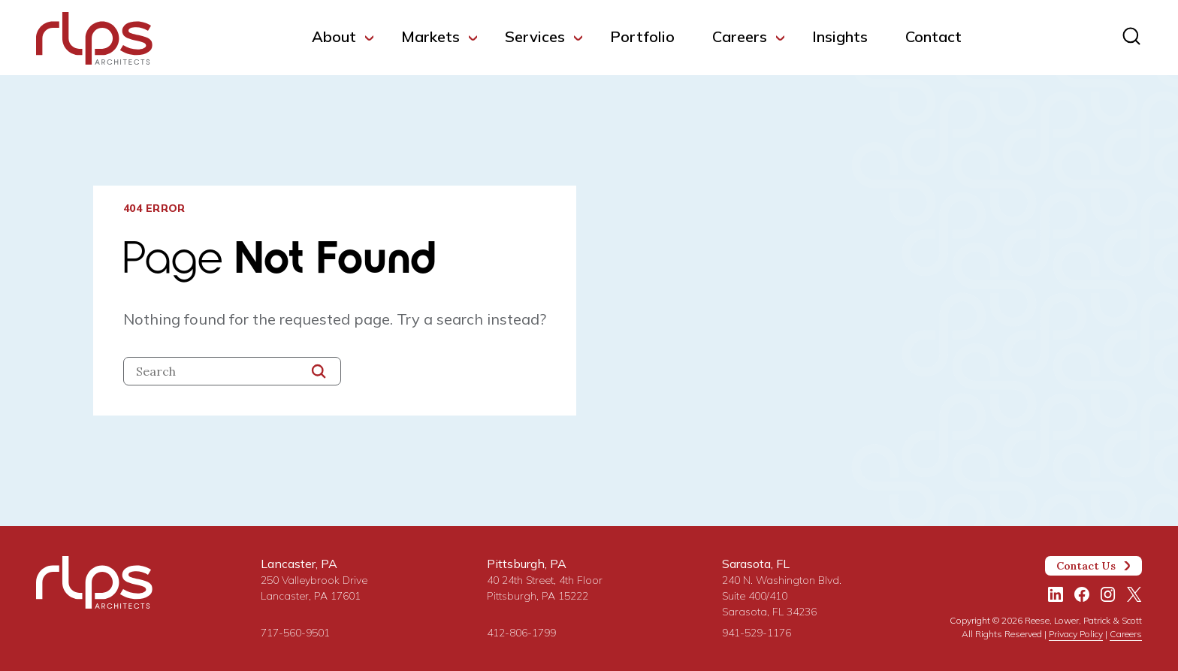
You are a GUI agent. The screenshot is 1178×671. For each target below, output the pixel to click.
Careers (739, 36)
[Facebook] (1081, 594)
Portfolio (642, 36)
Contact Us (1093, 566)
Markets (430, 36)
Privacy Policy (1076, 633)
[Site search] (1131, 36)
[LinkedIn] (1055, 594)
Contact (933, 36)
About (334, 36)
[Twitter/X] (1134, 594)
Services (535, 36)
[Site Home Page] (94, 41)
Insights (840, 36)
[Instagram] (1108, 594)
